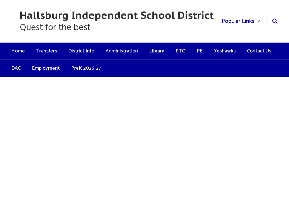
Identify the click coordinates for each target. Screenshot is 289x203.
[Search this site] (275, 21)
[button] (241, 21)
